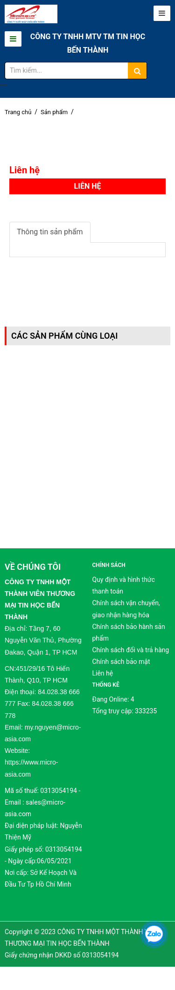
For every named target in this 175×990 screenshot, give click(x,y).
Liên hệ (102, 673)
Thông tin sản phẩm (50, 231)
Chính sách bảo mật (121, 661)
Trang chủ (18, 112)
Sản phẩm (54, 112)
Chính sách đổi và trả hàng (130, 650)
